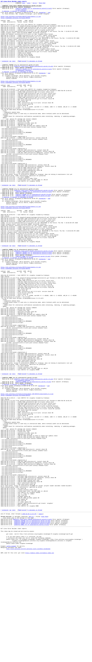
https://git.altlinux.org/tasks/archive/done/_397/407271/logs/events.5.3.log (27, 470)
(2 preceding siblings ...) (24, 454)
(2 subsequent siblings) (23, 83)
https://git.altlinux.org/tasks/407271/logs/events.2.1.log (21, 96)
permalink (42, 14)
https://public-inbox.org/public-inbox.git (39, 660)
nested (24, 73)
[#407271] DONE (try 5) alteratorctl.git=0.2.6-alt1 (32, 233)
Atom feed (45, 3)
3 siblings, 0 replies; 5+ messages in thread (17, 85)
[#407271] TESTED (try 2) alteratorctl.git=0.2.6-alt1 (33, 10)
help (26, 3)
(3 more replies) (21, 11)
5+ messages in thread (34, 73)
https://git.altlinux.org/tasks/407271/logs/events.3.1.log (21, 246)
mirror (37, 3)
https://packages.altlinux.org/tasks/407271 (15, 21)
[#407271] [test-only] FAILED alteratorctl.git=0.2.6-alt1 (33, 78)
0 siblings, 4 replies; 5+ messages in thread (17, 13)
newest (41, 614)
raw (49, 14)
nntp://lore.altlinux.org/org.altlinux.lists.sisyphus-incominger (28, 655)
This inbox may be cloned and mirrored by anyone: (17, 634)
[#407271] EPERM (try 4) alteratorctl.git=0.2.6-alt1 (33, 232)
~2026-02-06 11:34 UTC (29, 614)
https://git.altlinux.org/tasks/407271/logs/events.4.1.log (21, 318)
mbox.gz (31, 617)
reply (13, 73)
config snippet (11, 652)
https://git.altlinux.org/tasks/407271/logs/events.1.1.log (21, 19)
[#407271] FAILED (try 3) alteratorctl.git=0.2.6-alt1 (33, 82)
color (31, 3)
